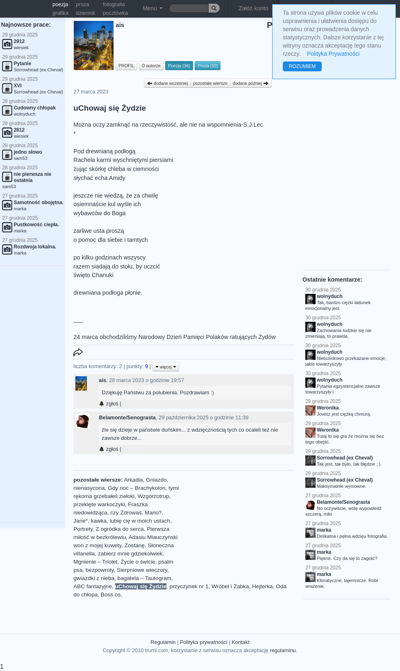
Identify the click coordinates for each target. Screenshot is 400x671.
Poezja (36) (179, 65)
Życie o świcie (137, 562)
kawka (99, 521)
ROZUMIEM (302, 66)
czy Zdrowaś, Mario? (135, 513)
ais (102, 380)
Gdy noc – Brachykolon (137, 488)
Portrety (83, 529)
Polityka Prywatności (333, 53)
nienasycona (89, 488)
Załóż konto (253, 8)
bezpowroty (100, 570)
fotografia (114, 4)
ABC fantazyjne (92, 586)
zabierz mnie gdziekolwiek (130, 553)
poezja (60, 4)
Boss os (110, 594)
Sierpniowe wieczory (142, 570)
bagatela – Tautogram (144, 578)
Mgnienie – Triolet (95, 562)
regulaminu (282, 650)
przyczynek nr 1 (189, 586)
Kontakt (240, 642)
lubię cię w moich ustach (140, 521)
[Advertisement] (239, 527)
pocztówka (115, 13)
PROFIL (126, 65)
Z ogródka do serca (119, 529)
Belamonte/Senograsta (127, 417)
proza (82, 4)
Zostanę (135, 545)
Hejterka (262, 586)
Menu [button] (153, 8)
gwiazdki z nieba (93, 578)
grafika (60, 13)
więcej (165, 366)
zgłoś (108, 403)
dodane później (251, 83)
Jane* (80, 521)
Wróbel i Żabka (230, 586)
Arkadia (133, 480)
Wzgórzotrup (153, 496)
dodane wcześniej (167, 83)
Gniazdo (156, 480)
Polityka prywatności (203, 642)
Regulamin (162, 642)
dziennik (85, 13)
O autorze (151, 65)
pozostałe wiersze (210, 83)
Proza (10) (208, 65)
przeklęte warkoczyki (99, 504)
